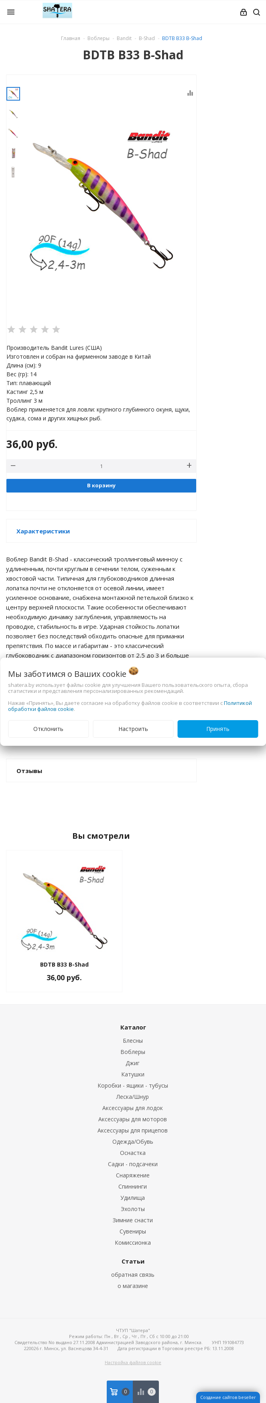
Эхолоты (133, 1209)
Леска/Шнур (132, 1096)
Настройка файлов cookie (133, 1362)
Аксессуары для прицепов (132, 1130)
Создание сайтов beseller (228, 1397)
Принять (217, 729)
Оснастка (133, 1153)
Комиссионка (133, 1242)
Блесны (133, 1040)
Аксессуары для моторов (132, 1119)
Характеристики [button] (43, 531)
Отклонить (48, 729)
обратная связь (132, 1274)
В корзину (101, 485)
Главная (70, 38)
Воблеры (132, 1052)
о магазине (133, 1286)
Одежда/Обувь (132, 1141)
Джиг (133, 1063)
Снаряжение (133, 1175)
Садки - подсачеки (133, 1164)
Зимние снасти (133, 1220)
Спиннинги (132, 1186)
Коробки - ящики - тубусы (132, 1085)
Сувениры (133, 1231)
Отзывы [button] (29, 771)
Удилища (132, 1197)
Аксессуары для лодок (132, 1108)
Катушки (132, 1074)
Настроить (133, 729)
